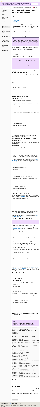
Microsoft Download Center (17, 103)
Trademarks (34, 405)
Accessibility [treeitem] (3, 14)
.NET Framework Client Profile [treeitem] (6, 36)
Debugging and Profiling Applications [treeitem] (5, 18)
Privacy (18, 405)
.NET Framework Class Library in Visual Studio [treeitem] (6, 48)
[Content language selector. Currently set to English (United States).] (5, 403)
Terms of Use (30, 405)
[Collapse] (10, 7)
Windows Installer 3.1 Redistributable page (28, 42)
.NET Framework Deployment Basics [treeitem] (6, 34)
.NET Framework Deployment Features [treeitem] (6, 32)
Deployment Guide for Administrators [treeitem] (5, 27)
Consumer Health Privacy (23, 405)
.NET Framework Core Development (18, 7)
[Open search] (36, 1)
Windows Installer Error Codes (24, 311)
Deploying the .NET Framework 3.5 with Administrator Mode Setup (20, 18)
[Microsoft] (1, 1)
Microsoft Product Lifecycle (23, 3)
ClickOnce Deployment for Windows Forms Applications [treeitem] (6, 38)
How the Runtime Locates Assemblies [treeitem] (5, 43)
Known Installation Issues (15, 20)
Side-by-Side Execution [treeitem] (5, 50)
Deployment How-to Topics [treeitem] (5, 22)
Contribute (14, 405)
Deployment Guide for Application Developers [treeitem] (5, 25)
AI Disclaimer (2, 405)
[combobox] (5, 8)
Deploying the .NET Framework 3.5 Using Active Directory (19, 19)
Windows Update (23, 196)
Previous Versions (7, 405)
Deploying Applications (27, 7)
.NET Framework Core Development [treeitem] (4, 11)
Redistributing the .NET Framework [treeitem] (5, 46)
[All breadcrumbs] (12, 7)
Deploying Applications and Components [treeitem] (5, 29)
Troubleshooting (14, 21)
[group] (25, 353)
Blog (11, 405)
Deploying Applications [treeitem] (5, 21)
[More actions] (38, 7)
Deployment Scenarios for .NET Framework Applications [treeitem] (6, 41)
